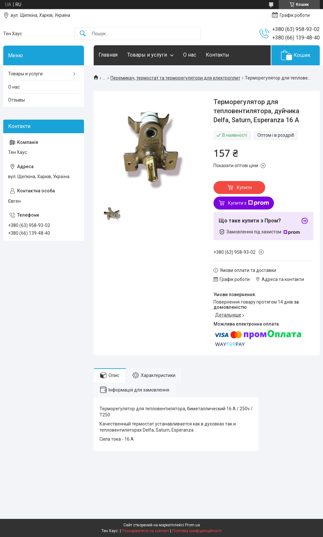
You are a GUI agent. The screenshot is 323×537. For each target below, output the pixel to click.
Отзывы (16, 99)
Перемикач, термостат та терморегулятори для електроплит (175, 78)
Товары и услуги (147, 55)
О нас (189, 55)
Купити (244, 187)
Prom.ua (192, 525)
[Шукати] (82, 34)
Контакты (217, 55)
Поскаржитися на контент (145, 531)
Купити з (248, 203)
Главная (108, 55)
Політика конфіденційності (197, 531)
